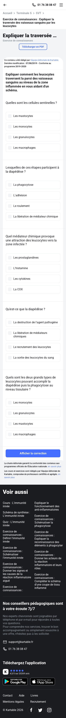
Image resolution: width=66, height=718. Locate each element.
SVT (38, 13)
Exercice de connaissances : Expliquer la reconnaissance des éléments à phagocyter (48, 538)
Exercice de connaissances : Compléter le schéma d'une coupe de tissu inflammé (47, 581)
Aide (21, 695)
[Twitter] (40, 710)
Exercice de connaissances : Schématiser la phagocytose (44, 521)
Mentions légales (13, 701)
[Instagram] (49, 710)
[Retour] (6, 4)
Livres (34, 695)
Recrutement (38, 701)
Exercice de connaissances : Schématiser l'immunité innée (13, 552)
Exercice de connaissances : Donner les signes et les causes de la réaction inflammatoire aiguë (17, 572)
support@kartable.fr (20, 642)
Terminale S (24, 13)
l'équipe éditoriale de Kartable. (44, 60)
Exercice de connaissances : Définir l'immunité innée (14, 536)
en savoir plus (54, 466)
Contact (7, 695)
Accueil (7, 13)
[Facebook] (31, 710)
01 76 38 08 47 (46, 5)
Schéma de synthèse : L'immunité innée (16, 514)
